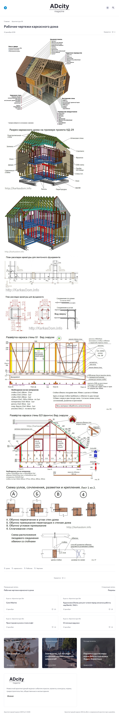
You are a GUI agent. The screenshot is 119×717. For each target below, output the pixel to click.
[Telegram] (5, 7)
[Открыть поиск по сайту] (113, 8)
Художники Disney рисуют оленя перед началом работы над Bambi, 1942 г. (87, 604)
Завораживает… (14, 653)
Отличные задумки (71, 623)
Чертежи (39, 568)
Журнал (10, 696)
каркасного (18, 568)
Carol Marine (11, 603)
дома (8, 568)
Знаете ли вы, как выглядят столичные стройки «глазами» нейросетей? (59, 656)
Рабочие (29, 568)
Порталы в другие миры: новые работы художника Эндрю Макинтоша (95, 656)
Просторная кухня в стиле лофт (19, 623)
